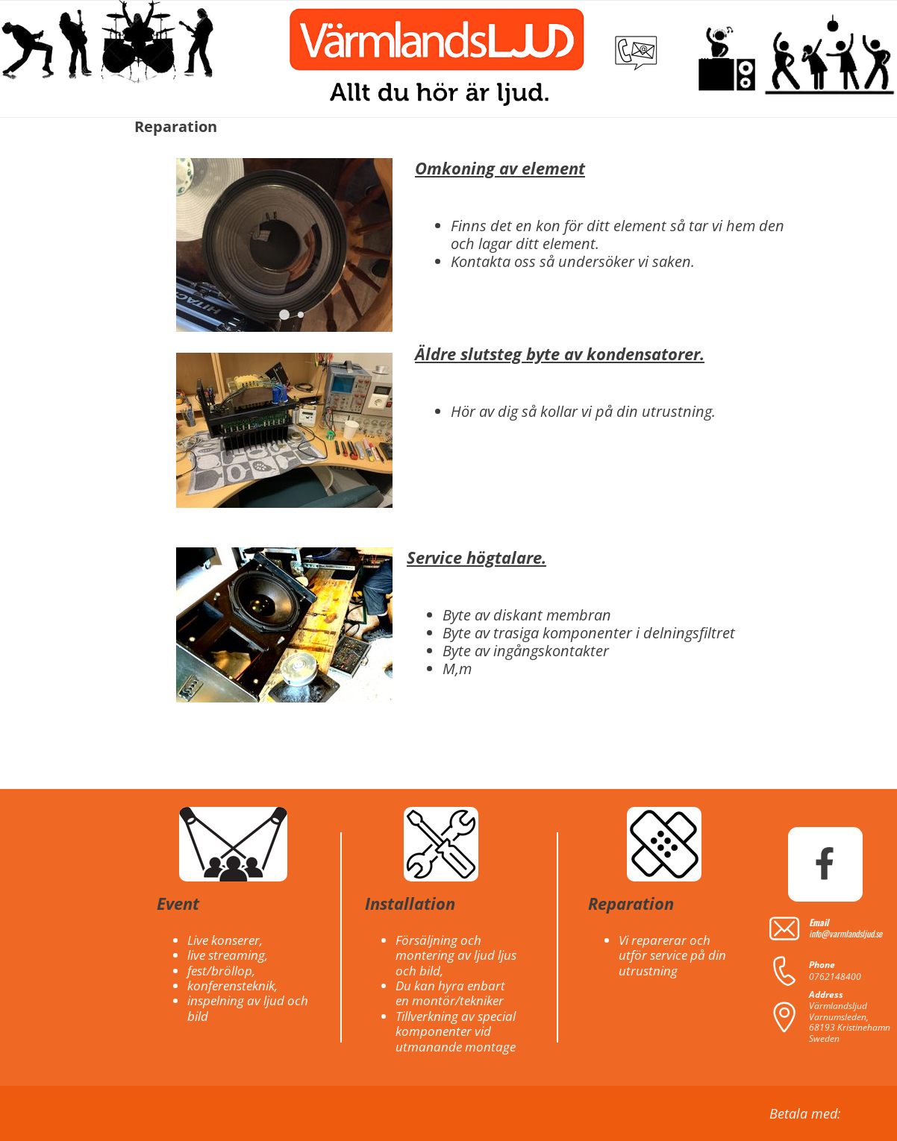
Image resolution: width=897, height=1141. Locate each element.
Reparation (631, 903)
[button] (284, 314)
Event (178, 903)
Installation (410, 903)
